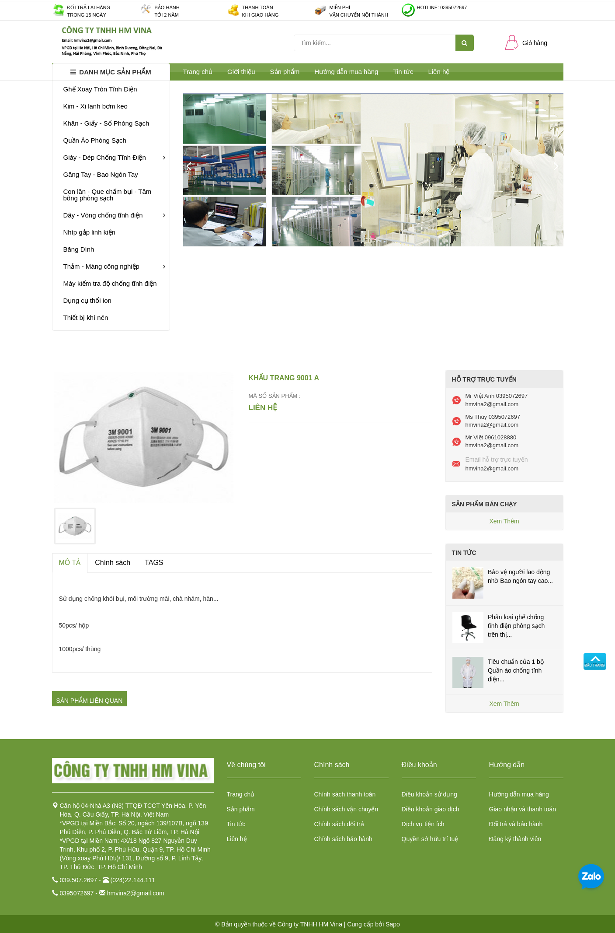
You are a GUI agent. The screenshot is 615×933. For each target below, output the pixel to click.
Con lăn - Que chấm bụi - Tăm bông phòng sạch (107, 194)
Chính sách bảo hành (343, 838)
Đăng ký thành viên (515, 838)
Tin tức (236, 824)
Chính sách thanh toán (345, 794)
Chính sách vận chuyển (346, 809)
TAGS (154, 562)
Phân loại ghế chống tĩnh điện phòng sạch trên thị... (516, 626)
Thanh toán (257, 7)
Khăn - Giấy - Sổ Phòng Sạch (106, 123)
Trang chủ (241, 794)
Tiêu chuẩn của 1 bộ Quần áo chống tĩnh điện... (516, 670)
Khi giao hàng (260, 15)
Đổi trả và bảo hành (516, 824)
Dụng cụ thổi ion (87, 300)
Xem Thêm (504, 521)
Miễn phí (340, 7)
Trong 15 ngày (86, 15)
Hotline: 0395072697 (442, 7)
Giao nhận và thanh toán (522, 809)
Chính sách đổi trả (339, 824)
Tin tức (403, 71)
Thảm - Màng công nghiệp (114, 266)
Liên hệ (438, 71)
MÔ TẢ (70, 562)
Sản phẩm (285, 71)
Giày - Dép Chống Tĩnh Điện (114, 157)
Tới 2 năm (167, 15)
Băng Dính (78, 249)
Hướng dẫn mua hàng (346, 71)
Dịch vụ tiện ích (423, 824)
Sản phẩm (241, 809)
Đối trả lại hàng (89, 7)
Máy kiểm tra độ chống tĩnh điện (110, 283)
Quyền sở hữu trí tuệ (430, 838)
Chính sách (112, 562)
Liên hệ (237, 838)
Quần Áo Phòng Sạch (94, 140)
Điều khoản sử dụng (429, 794)
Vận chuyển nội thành (359, 15)
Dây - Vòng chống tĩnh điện (114, 215)
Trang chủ (198, 71)
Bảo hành (167, 7)
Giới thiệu (241, 71)
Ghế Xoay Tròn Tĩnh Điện (100, 89)
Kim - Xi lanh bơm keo (95, 106)
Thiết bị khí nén (85, 317)
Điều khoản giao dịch (430, 809)
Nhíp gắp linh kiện (89, 232)
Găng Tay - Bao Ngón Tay (100, 174)
